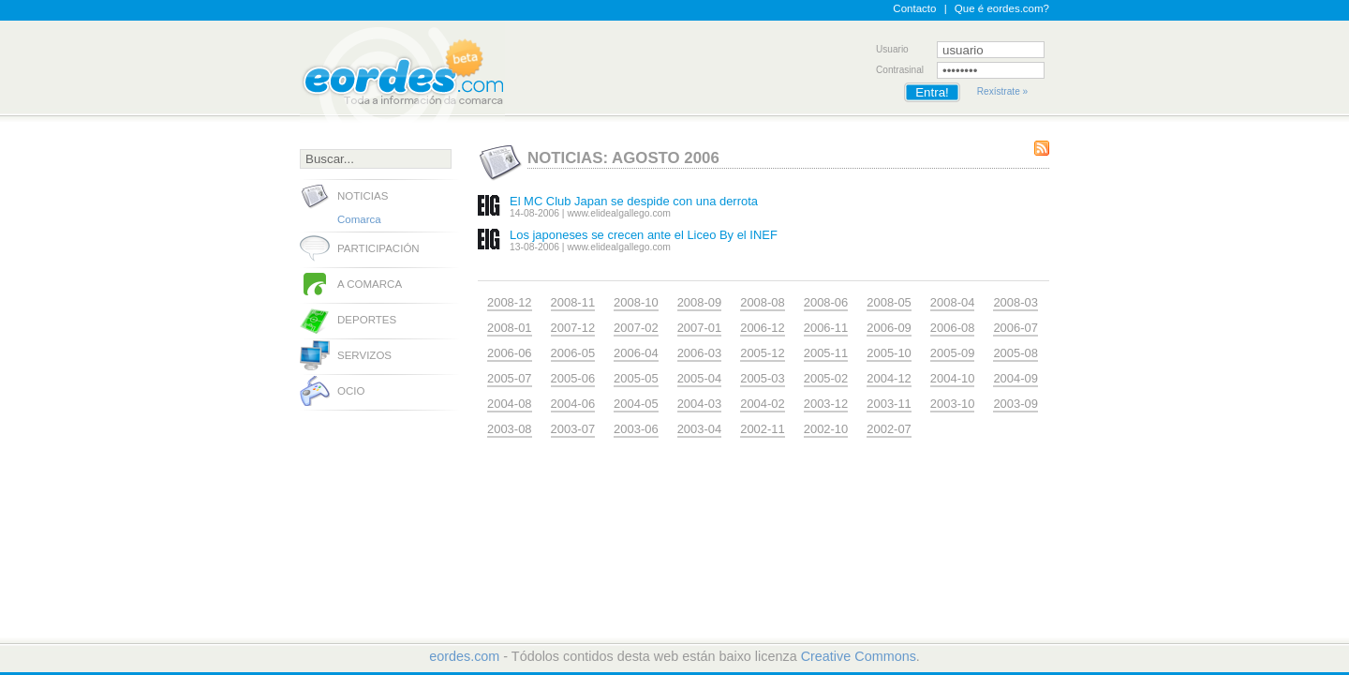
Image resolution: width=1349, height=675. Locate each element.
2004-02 (762, 404)
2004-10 (952, 378)
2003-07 (573, 429)
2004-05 (636, 404)
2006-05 (573, 353)
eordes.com (464, 656)
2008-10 (636, 302)
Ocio (350, 391)
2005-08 (1015, 353)
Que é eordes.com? (1002, 8)
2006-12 (762, 328)
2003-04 (699, 429)
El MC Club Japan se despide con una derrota (634, 201)
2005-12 (762, 353)
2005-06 (573, 378)
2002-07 (889, 429)
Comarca (359, 219)
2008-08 (762, 302)
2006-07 (1015, 328)
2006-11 (826, 328)
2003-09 (1015, 404)
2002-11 (762, 429)
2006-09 (889, 328)
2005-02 (826, 378)
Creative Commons (858, 656)
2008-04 (952, 302)
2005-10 (889, 353)
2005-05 (636, 378)
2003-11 (889, 404)
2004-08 (509, 404)
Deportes (366, 319)
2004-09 (1015, 378)
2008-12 (509, 302)
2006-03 (699, 353)
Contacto (914, 8)
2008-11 (573, 302)
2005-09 (952, 353)
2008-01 (509, 328)
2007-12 (573, 328)
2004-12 (889, 378)
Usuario (892, 49)
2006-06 (509, 353)
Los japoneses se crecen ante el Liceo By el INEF (644, 235)
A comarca (369, 284)
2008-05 (889, 302)
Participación (378, 248)
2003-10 (952, 404)
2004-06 (573, 404)
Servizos (364, 355)
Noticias (362, 196)
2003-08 (509, 429)
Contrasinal (900, 70)
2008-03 (1015, 302)
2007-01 (699, 328)
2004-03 (699, 404)
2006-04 (636, 353)
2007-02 (636, 328)
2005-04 (699, 378)
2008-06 (826, 302)
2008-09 (699, 302)
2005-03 (762, 378)
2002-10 (826, 429)
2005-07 (509, 378)
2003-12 (826, 404)
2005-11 (826, 353)
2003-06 (636, 429)
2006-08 (952, 328)
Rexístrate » (1002, 91)
